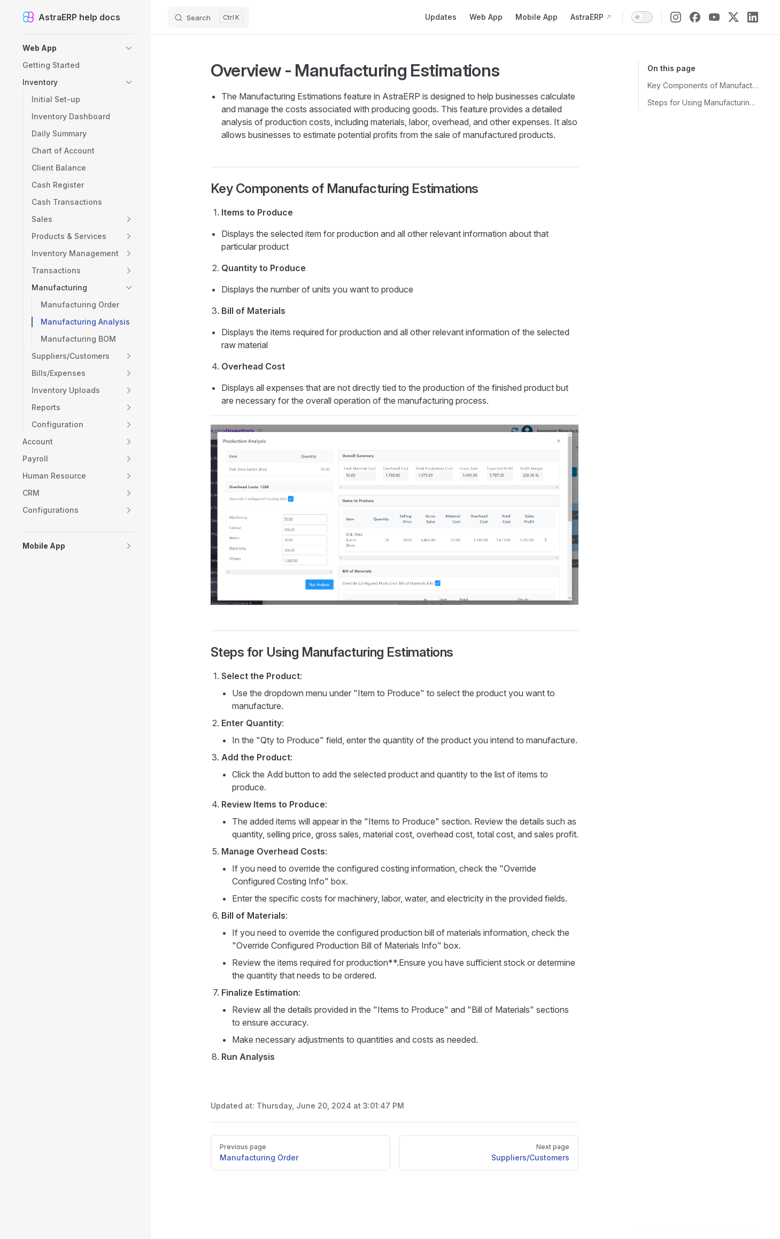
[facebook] (695, 17)
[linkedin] (752, 17)
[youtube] (714, 17)
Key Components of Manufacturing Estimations (702, 85)
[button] (78, 48)
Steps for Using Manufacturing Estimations (702, 102)
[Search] (208, 17)
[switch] (642, 17)
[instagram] (675, 17)
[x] (733, 17)
